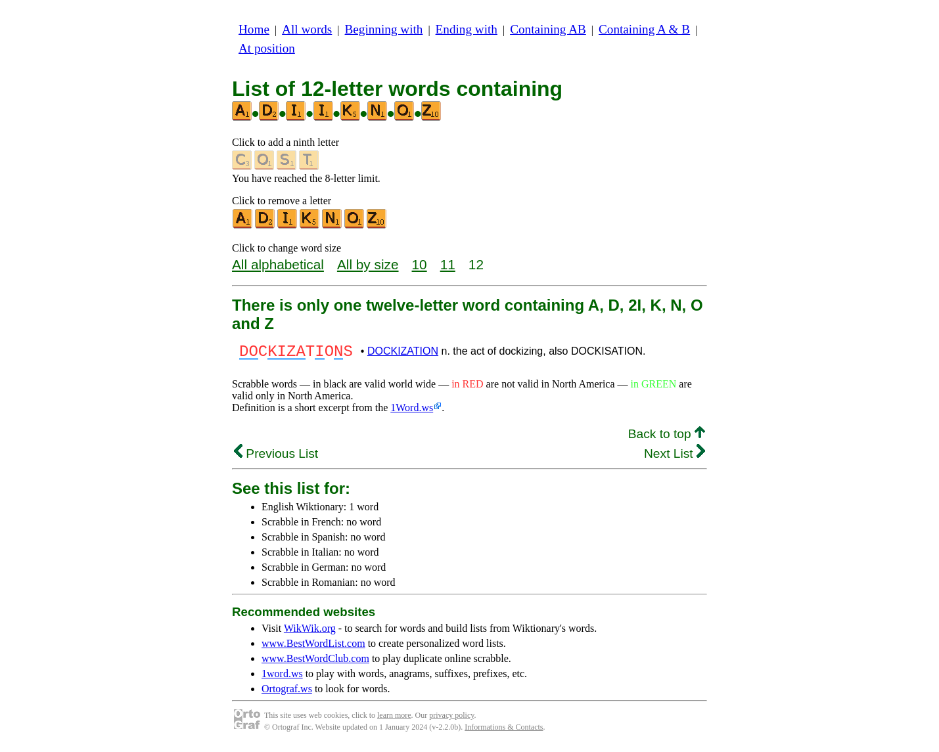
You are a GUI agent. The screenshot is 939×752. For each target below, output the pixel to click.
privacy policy (451, 719)
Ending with (466, 29)
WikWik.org (310, 632)
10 (419, 264)
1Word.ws (411, 411)
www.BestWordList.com (313, 647)
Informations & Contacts (504, 731)
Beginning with (384, 29)
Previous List (276, 457)
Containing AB (548, 29)
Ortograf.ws (287, 692)
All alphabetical (278, 264)
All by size (368, 264)
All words (307, 29)
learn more (394, 719)
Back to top (666, 438)
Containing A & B (644, 29)
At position (267, 48)
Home (254, 29)
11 (447, 264)
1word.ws (282, 677)
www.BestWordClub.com (315, 662)
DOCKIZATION (402, 353)
